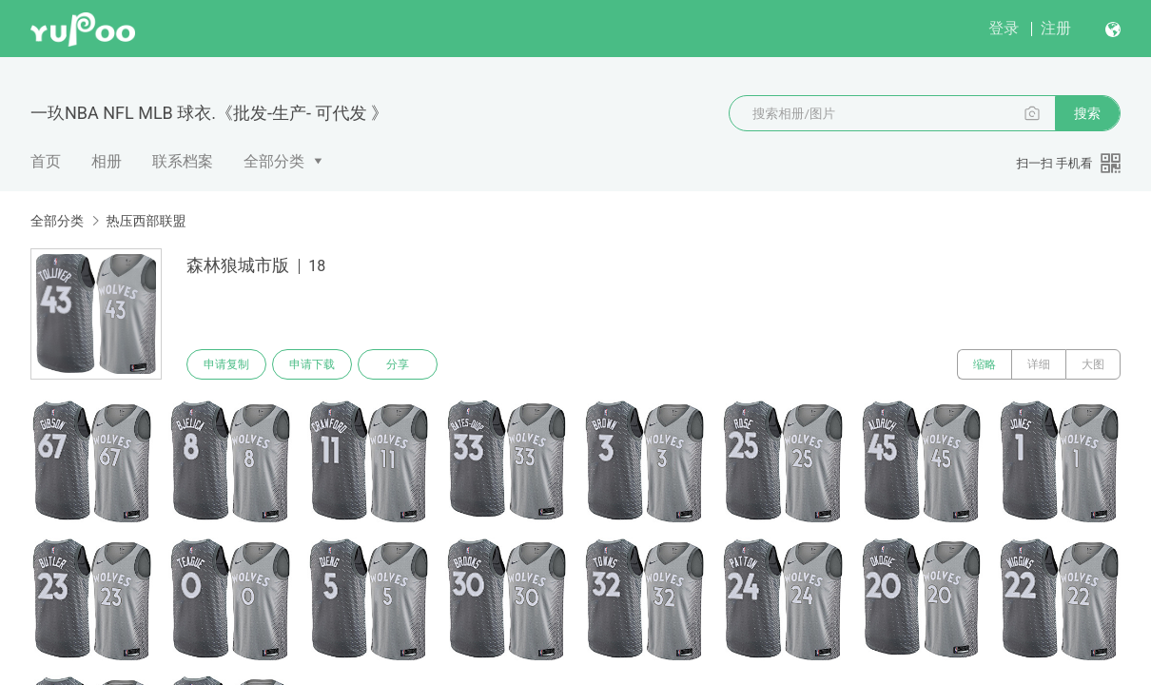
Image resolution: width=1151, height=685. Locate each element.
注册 (1056, 28)
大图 (1093, 364)
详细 (1038, 364)
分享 (397, 364)
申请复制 (226, 364)
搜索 (1087, 113)
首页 (45, 161)
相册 (106, 161)
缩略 (984, 364)
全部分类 (274, 161)
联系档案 (182, 161)
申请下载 (312, 364)
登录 (1003, 28)
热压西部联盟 (145, 220)
